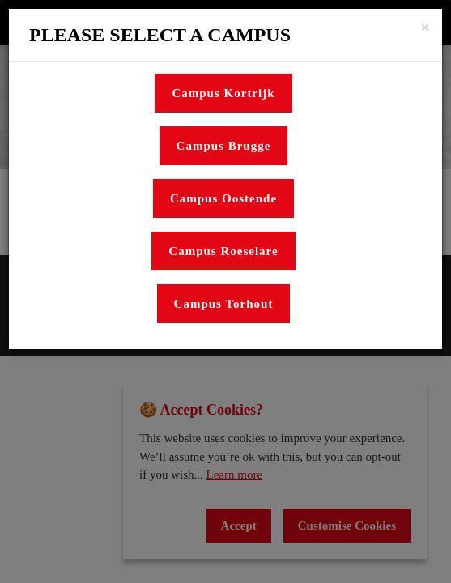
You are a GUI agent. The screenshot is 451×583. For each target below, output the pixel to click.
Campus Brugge (224, 145)
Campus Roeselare (223, 251)
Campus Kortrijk (223, 93)
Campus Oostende (223, 198)
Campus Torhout (224, 303)
